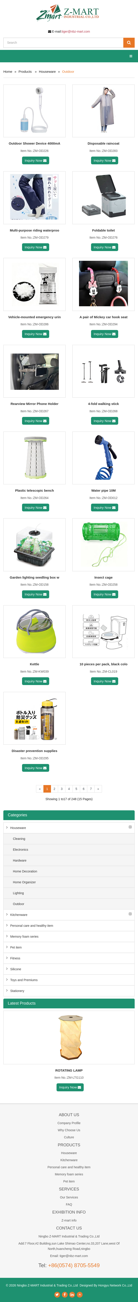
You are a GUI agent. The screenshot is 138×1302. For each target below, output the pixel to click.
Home (7, 71)
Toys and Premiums (24, 980)
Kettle (34, 664)
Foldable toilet (103, 230)
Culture (69, 1137)
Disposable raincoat (104, 143)
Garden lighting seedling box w (34, 577)
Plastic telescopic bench (34, 490)
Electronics (20, 849)
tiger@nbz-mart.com (76, 31)
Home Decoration (25, 871)
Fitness (15, 958)
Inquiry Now (36, 160)
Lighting (18, 893)
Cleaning (19, 839)
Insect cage (103, 577)
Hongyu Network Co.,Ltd (115, 1285)
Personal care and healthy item (31, 925)
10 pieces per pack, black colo (103, 664)
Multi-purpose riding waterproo (34, 230)
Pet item (16, 947)
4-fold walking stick (103, 404)
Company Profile (69, 1123)
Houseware (47, 71)
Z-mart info (69, 1220)
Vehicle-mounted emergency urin (34, 317)
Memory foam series (24, 936)
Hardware (19, 860)
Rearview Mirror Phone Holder (34, 404)
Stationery (17, 991)
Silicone (15, 969)
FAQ (69, 1204)
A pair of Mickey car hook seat (103, 317)
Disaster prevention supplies (34, 751)
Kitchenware (18, 915)
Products (25, 71)
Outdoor (18, 904)
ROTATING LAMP (69, 1070)
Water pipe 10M (103, 490)
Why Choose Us (69, 1130)
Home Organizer (24, 882)
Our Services (69, 1197)
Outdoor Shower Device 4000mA (34, 143)
